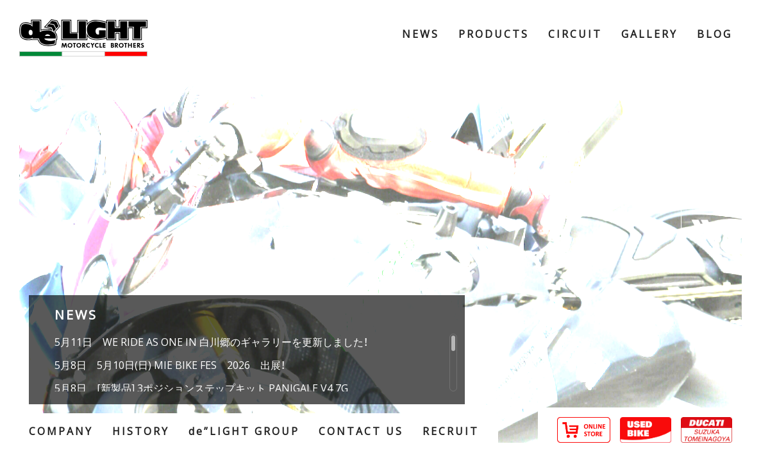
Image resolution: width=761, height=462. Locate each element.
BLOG (714, 33)
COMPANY (61, 430)
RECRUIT (450, 430)
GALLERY (649, 33)
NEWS (420, 33)
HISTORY (140, 430)
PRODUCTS (493, 33)
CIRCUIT (575, 33)
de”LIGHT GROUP (243, 430)
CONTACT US (361, 430)
